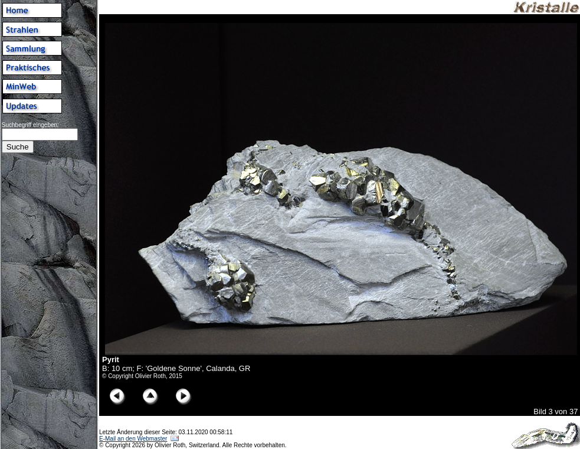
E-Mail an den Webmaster (133, 438)
